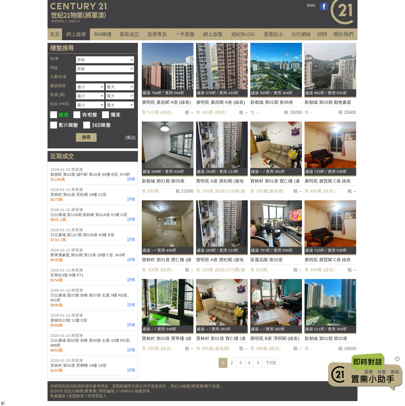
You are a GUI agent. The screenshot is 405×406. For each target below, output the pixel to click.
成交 (129, 34)
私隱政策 (76, 396)
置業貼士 (273, 34)
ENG (311, 5)
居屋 (157, 34)
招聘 (322, 34)
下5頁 (271, 363)
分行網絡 (301, 34)
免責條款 (58, 396)
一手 (185, 34)
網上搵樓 (76, 34)
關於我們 (343, 34)
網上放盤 (213, 34)
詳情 (131, 179)
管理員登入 (97, 396)
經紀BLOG (243, 34)
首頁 (55, 34)
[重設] (130, 137)
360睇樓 (103, 34)
